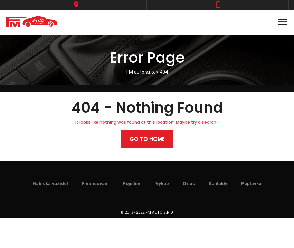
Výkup (162, 183)
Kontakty (218, 183)
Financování (95, 183)
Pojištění (132, 183)
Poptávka (251, 183)
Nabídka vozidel (50, 183)
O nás (189, 183)
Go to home (147, 139)
